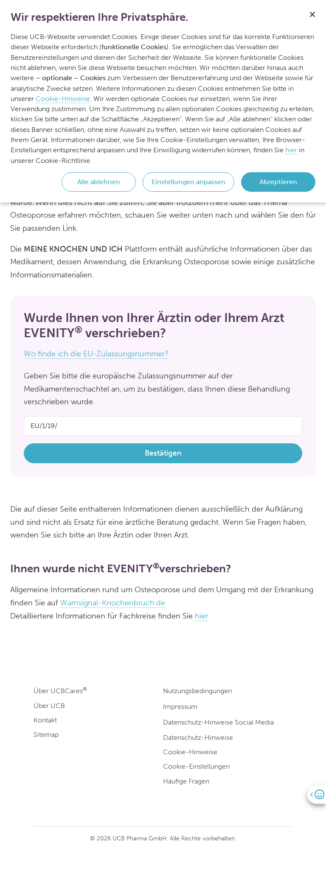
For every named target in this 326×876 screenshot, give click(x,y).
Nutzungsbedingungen (197, 691)
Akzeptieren (278, 182)
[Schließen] (312, 13)
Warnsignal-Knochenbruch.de (112, 602)
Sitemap (46, 734)
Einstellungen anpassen (188, 182)
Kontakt (45, 720)
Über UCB (49, 706)
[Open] (316, 794)
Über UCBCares (60, 690)
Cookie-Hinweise (190, 752)
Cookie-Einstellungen (196, 766)
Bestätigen (163, 453)
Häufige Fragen (186, 781)
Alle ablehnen (98, 182)
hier (201, 616)
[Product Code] (163, 426)
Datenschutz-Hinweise (198, 737)
